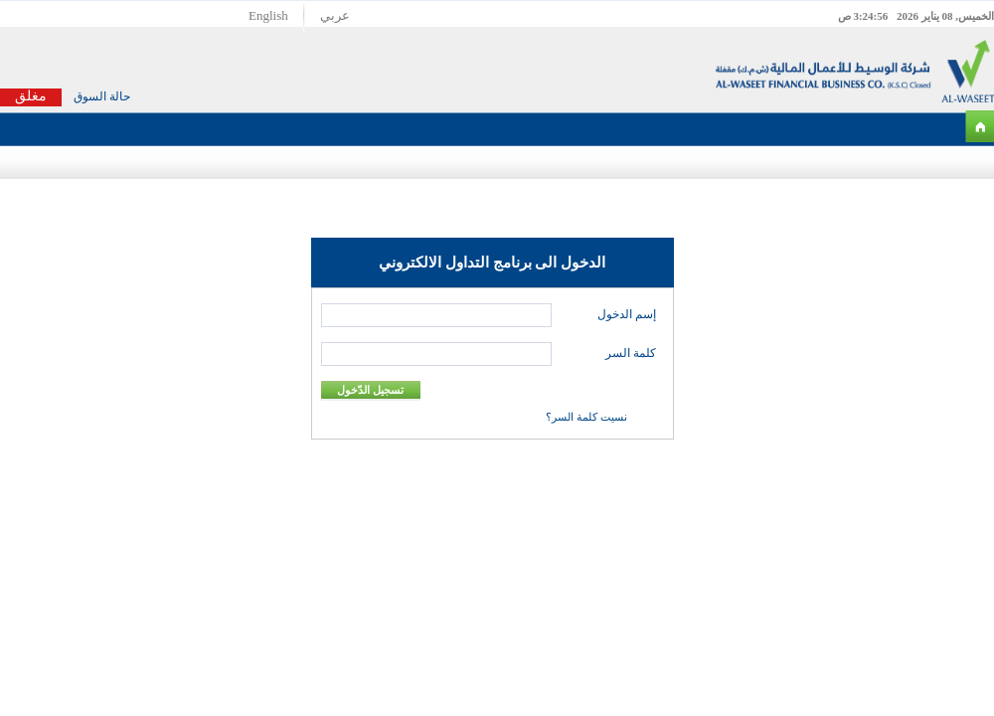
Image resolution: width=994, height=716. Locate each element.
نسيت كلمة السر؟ (586, 417)
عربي (335, 15)
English (268, 15)
